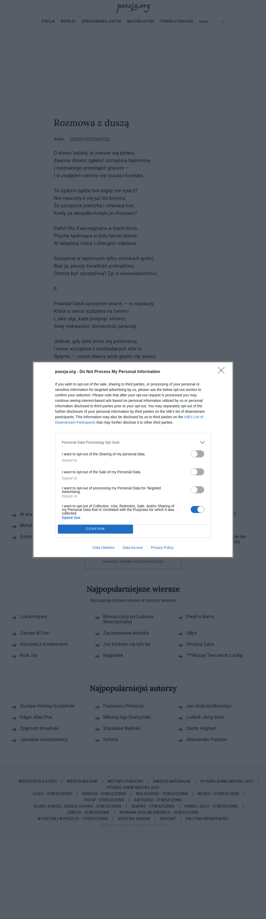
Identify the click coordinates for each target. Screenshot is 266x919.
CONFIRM (95, 529)
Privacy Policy (162, 547)
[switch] (197, 453)
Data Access (133, 547)
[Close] (223, 372)
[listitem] (133, 442)
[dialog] (133, 459)
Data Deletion (103, 547)
